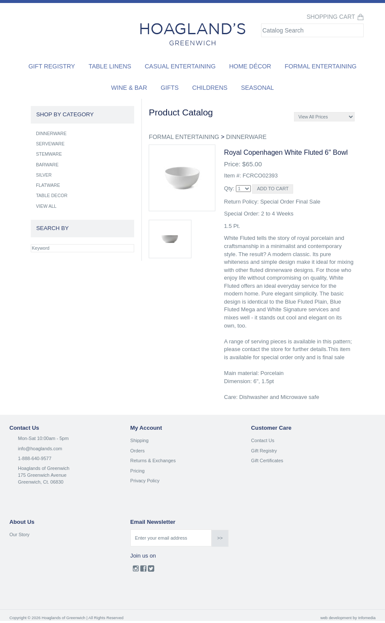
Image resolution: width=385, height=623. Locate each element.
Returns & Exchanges (153, 460)
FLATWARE (48, 185)
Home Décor (250, 66)
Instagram (135, 570)
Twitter (151, 570)
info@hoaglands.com (40, 448)
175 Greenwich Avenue (42, 475)
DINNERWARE (246, 136)
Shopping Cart (330, 17)
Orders (137, 450)
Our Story (19, 534)
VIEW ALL (46, 206)
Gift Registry (51, 66)
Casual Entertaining (180, 66)
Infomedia (367, 618)
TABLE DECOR (52, 195)
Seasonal (257, 87)
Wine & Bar (129, 87)
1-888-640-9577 (34, 458)
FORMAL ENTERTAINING (184, 136)
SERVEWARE (50, 143)
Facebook (143, 570)
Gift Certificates (267, 460)
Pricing (137, 470)
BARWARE (47, 164)
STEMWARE (49, 153)
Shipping (139, 440)
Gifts (170, 87)
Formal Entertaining (320, 66)
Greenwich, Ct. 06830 (40, 481)
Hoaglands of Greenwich (43, 468)
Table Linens (109, 66)
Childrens (210, 87)
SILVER (44, 174)
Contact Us (262, 440)
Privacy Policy (144, 480)
